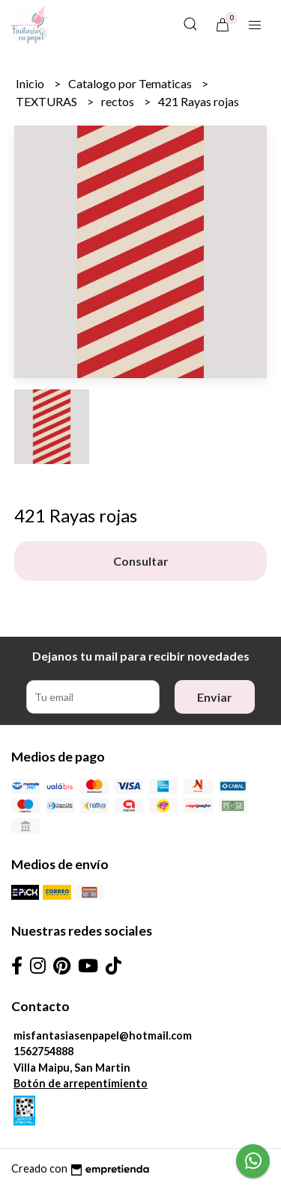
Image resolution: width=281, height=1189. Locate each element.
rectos (118, 101)
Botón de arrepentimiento (80, 1083)
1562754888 (43, 1051)
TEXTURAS (47, 101)
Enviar (214, 697)
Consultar (141, 561)
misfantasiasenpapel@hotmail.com (102, 1035)
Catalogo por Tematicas (131, 83)
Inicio (31, 83)
